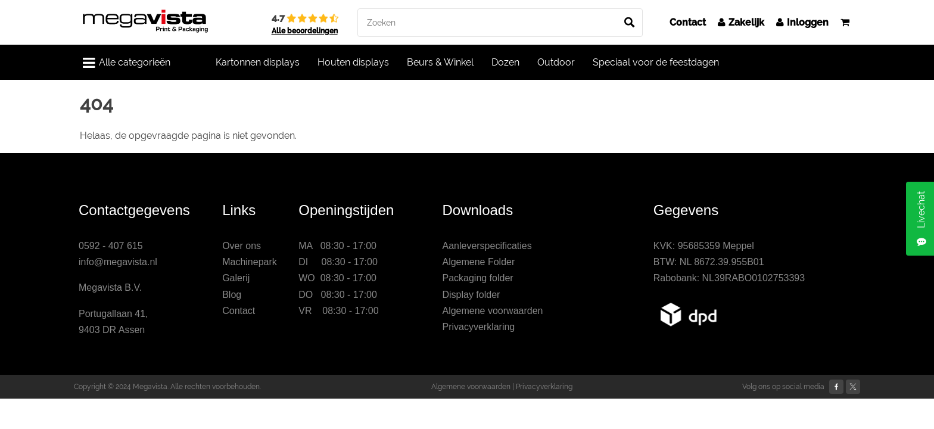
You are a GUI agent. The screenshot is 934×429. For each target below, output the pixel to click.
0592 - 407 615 (111, 246)
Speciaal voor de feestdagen (656, 62)
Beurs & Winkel (440, 62)
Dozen (505, 62)
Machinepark (249, 262)
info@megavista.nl (118, 262)
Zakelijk (741, 22)
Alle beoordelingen (305, 31)
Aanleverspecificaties (486, 246)
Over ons (241, 246)
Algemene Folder (478, 262)
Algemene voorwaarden (492, 311)
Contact (688, 22)
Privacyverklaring (478, 327)
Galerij (236, 278)
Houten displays (353, 62)
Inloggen (802, 22)
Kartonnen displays (258, 62)
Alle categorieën (126, 62)
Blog (231, 295)
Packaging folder (477, 278)
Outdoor (556, 62)
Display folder (471, 295)
